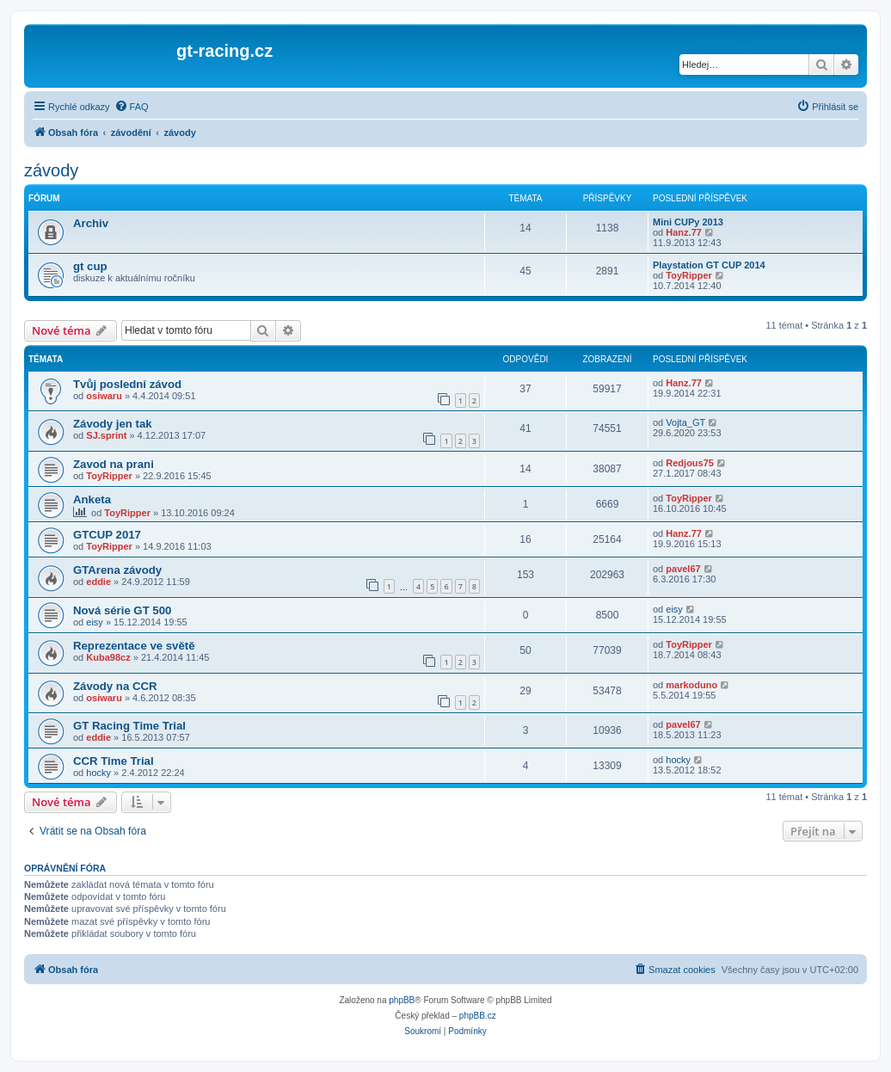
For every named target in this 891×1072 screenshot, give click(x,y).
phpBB (402, 1000)
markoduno (691, 685)
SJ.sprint (106, 435)
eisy (94, 622)
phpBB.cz (477, 1015)
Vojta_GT (685, 422)
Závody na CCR (115, 686)
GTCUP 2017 (107, 534)
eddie (98, 581)
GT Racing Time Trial (129, 725)
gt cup (90, 266)
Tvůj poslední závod (127, 384)
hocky (98, 772)
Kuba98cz (108, 657)
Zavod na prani (113, 464)
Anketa (92, 499)
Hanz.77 (684, 232)
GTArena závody (117, 570)
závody (51, 170)
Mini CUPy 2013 (688, 222)
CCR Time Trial (113, 761)
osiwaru (104, 396)
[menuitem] (131, 106)
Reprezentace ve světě (133, 645)
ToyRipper (689, 275)
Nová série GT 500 (122, 610)
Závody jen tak (112, 423)
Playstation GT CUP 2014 (709, 265)
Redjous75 (690, 463)
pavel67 (683, 569)
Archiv (90, 223)
